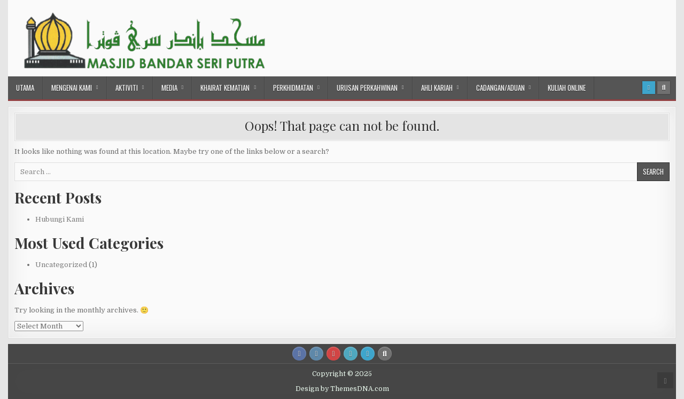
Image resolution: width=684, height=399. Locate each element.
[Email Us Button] (350, 354)
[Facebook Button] (299, 354)
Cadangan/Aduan (500, 87)
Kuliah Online (567, 87)
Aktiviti (126, 87)
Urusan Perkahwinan (367, 87)
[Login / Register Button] (648, 87)
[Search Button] (663, 87)
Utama (25, 87)
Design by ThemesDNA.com (342, 389)
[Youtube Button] (333, 354)
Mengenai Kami (71, 87)
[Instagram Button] (316, 354)
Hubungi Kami (59, 219)
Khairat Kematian (225, 87)
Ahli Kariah (437, 87)
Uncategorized (61, 265)
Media (169, 87)
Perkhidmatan (293, 87)
